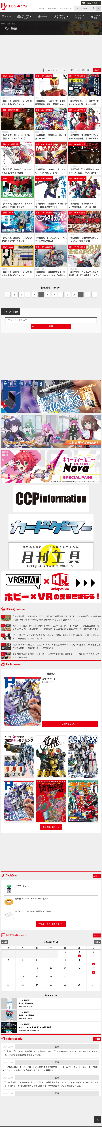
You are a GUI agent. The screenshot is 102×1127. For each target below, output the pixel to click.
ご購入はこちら (68, 723)
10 (74, 295)
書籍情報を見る (49, 827)
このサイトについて (66, 8)
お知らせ (41, 8)
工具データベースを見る (49, 924)
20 (87, 295)
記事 (57, 1046)
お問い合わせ (52, 8)
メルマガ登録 (89, 3)
